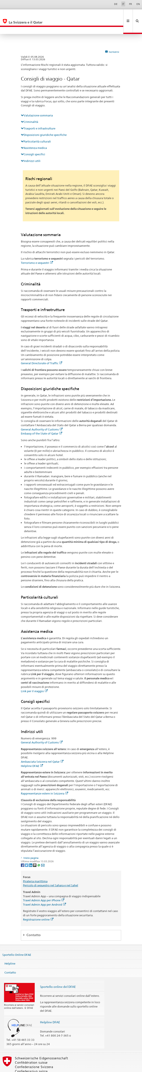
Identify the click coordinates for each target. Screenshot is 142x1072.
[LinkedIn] (31, 850)
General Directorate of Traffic (41, 349)
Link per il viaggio (34, 676)
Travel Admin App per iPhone (43, 886)
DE (116, 4)
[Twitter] (27, 850)
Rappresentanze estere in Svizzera (44, 779)
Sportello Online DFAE (16, 940)
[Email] (42, 850)
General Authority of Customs (42, 415)
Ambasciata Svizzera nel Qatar (42, 747)
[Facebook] (23, 850)
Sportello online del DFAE (58, 972)
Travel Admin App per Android (44, 890)
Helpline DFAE (32, 751)
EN (138, 4)
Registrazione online (38, 905)
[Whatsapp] (39, 850)
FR (130, 4)
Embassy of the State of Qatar (41, 419)
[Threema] (35, 850)
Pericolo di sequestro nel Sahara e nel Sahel (50, 871)
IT (123, 4)
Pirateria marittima (35, 867)
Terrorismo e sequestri (37, 248)
